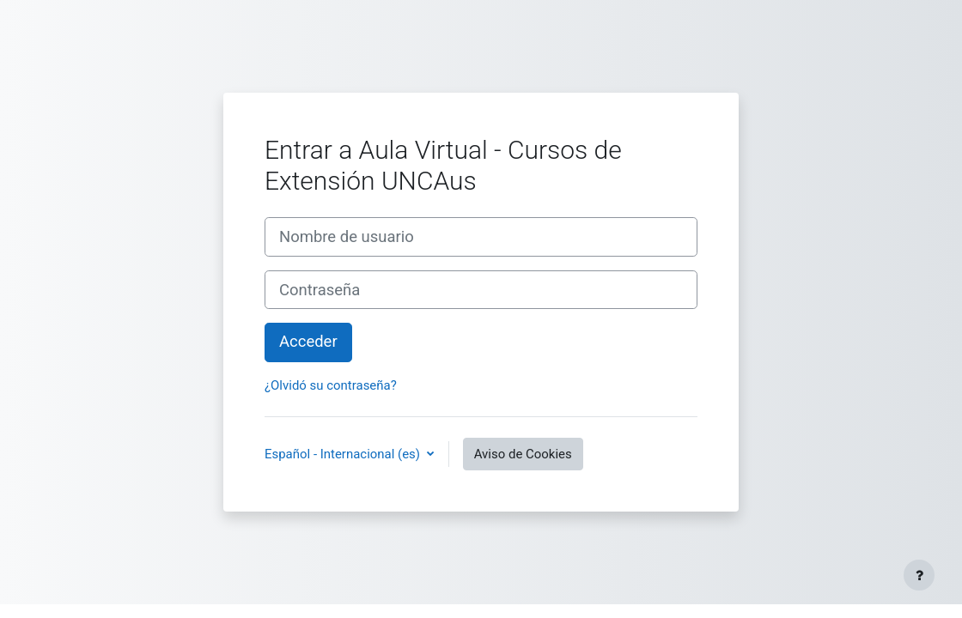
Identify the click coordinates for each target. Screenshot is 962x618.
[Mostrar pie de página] (919, 575)
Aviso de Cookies (523, 454)
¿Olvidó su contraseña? (331, 385)
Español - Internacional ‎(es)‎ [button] (344, 454)
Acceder (308, 341)
